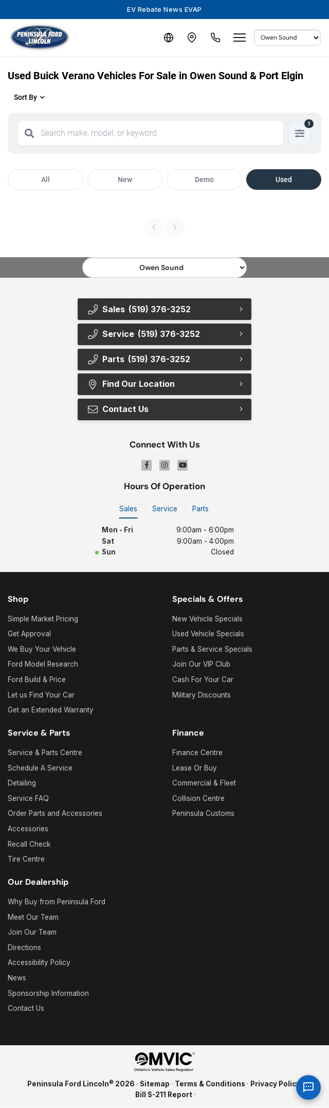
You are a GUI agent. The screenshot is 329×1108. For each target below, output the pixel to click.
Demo (204, 179)
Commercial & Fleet (204, 783)
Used (284, 179)
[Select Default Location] (287, 37)
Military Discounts (201, 695)
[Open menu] (239, 37)
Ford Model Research (43, 664)
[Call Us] (215, 37)
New (125, 179)
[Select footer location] (164, 267)
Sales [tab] (128, 509)
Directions (24, 947)
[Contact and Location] (190, 37)
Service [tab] (164, 509)
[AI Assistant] (308, 1087)
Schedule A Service (40, 768)
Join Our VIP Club (201, 664)
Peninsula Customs (203, 814)
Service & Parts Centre (45, 753)
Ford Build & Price (37, 680)
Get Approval (29, 634)
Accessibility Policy (39, 963)
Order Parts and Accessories (55, 814)
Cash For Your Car (202, 680)
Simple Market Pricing (43, 619)
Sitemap (155, 1084)
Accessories (28, 829)
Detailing (22, 783)
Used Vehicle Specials (208, 634)
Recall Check (29, 844)
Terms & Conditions (210, 1084)
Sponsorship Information (48, 993)
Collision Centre (198, 798)
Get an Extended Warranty (51, 710)
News (17, 978)
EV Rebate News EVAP (164, 9)
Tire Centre (26, 859)
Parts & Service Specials (212, 649)
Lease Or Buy (194, 768)
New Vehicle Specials (207, 619)
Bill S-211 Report (163, 1095)
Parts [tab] (200, 509)
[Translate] (165, 37)
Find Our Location (130, 384)
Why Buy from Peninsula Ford (56, 902)
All (45, 179)
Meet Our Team (33, 917)
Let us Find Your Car (41, 695)
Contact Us (117, 409)
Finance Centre (197, 753)
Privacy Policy (275, 1084)
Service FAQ (28, 798)
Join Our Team (32, 932)
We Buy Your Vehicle (42, 649)
